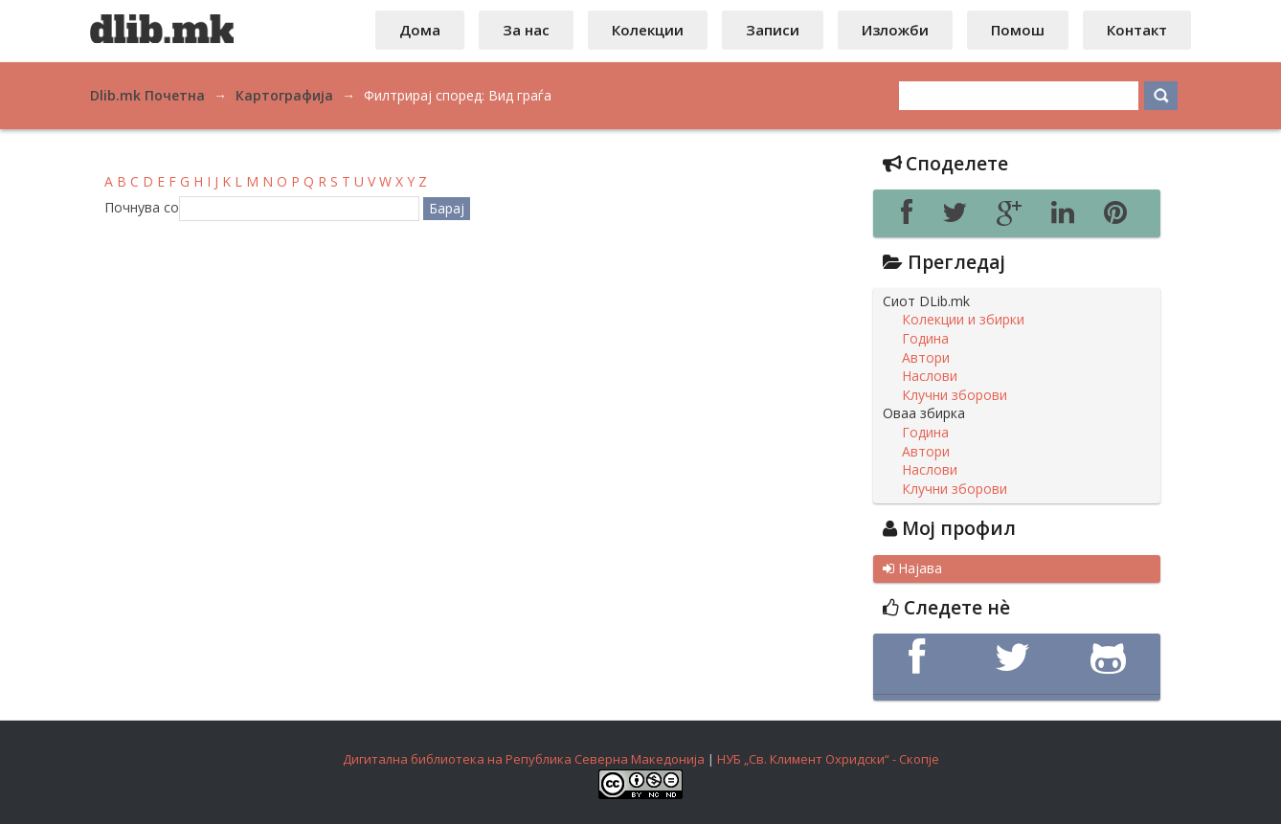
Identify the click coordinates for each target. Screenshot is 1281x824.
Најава (912, 568)
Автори (926, 358)
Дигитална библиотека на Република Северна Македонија (524, 759)
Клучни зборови (954, 395)
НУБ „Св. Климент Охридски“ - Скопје (828, 759)
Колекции (648, 29)
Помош (1018, 29)
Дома (419, 29)
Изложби (895, 29)
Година (925, 338)
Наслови (929, 376)
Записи (772, 29)
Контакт (1137, 29)
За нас (526, 29)
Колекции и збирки (963, 319)
